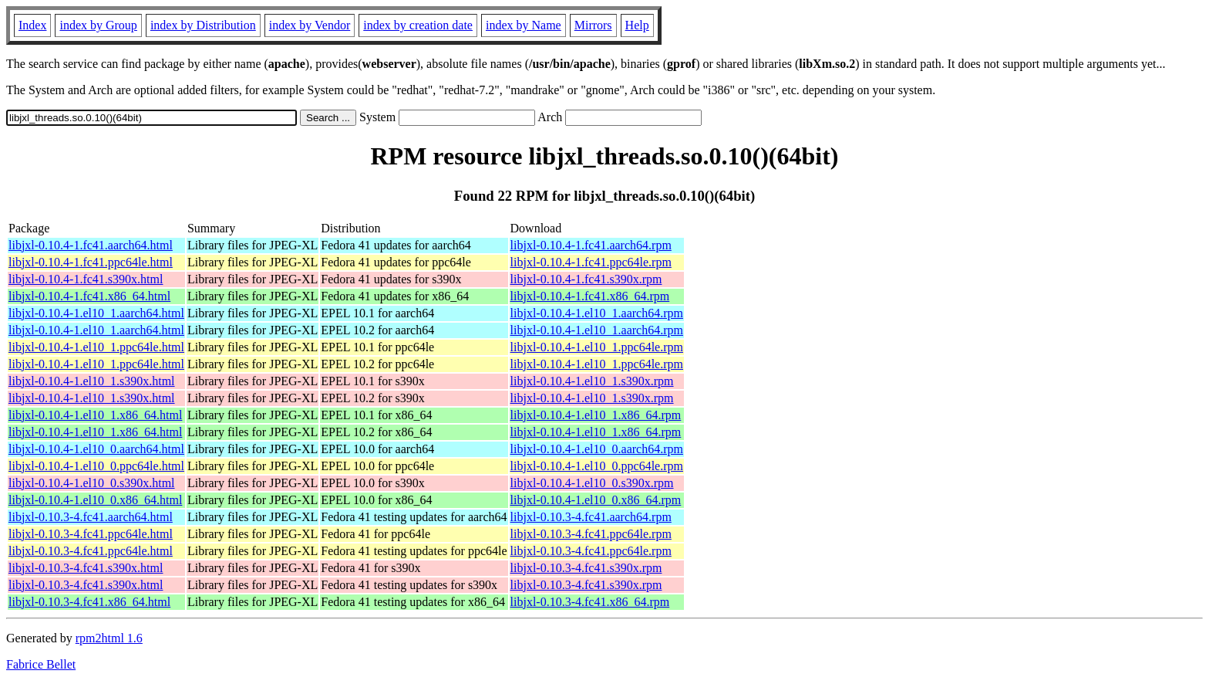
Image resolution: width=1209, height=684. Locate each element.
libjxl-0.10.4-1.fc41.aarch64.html (90, 245)
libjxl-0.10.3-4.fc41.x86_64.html (89, 601)
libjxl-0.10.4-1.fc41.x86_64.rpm (590, 296)
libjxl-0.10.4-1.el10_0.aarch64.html (96, 448)
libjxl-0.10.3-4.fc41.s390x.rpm (586, 567)
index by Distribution (203, 25)
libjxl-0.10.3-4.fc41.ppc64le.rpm (591, 533)
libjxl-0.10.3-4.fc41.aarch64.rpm (591, 516)
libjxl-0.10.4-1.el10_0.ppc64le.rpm (596, 465)
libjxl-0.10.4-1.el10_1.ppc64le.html (96, 347)
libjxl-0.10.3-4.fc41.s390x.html (85, 567)
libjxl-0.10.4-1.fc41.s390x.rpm (586, 279)
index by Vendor (309, 25)
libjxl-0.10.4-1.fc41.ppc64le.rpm (591, 262)
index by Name (523, 25)
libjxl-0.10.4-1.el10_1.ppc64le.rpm (596, 347)
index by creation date (418, 25)
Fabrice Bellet (41, 664)
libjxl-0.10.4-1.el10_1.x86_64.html (95, 415)
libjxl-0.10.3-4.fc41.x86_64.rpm (590, 601)
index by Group (97, 25)
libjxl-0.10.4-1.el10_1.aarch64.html (96, 313)
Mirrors (593, 25)
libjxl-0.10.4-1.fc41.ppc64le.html (90, 262)
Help (637, 25)
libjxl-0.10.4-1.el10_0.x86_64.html (95, 499)
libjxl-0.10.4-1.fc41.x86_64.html (89, 296)
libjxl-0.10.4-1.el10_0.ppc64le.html (96, 465)
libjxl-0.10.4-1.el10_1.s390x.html (91, 381)
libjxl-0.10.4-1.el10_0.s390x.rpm (592, 482)
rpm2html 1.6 (109, 638)
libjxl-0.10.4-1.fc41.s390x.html (85, 279)
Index (32, 25)
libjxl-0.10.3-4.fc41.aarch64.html (90, 516)
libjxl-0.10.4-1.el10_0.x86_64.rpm (596, 499)
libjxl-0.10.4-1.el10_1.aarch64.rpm (596, 313)
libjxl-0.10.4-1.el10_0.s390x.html (91, 482)
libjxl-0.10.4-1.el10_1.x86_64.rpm (596, 415)
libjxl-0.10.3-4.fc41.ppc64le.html (90, 533)
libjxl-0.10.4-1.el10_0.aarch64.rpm (596, 448)
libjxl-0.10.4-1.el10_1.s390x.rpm (592, 381)
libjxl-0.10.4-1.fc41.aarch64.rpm (591, 245)
